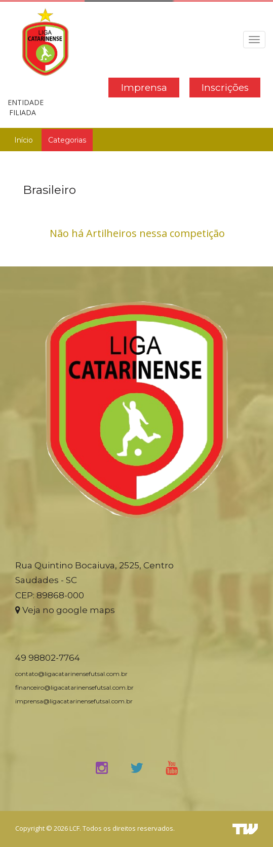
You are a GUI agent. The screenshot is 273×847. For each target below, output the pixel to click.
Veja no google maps (65, 610)
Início (23, 140)
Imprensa (144, 87)
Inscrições (225, 87)
